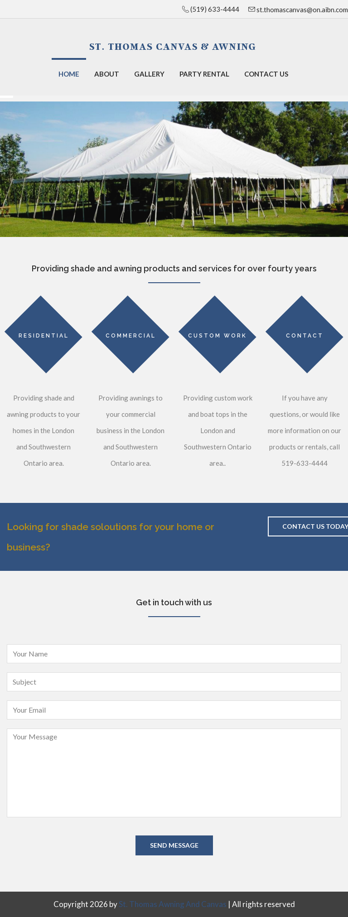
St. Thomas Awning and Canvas (173, 904)
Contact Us (266, 74)
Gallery (149, 74)
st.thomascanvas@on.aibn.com (301, 9)
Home (68, 74)
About (106, 74)
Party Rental (204, 74)
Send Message (174, 845)
